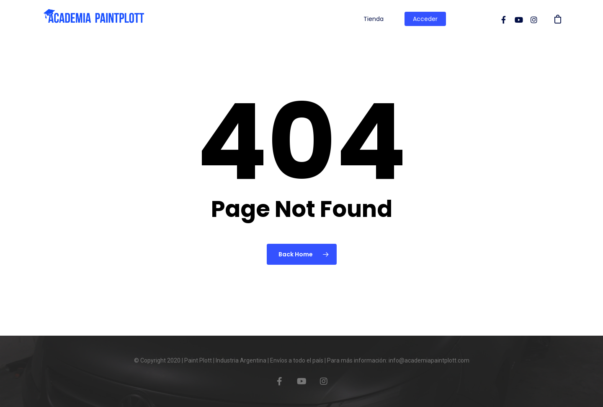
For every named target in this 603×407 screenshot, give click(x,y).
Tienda (373, 19)
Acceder (425, 19)
